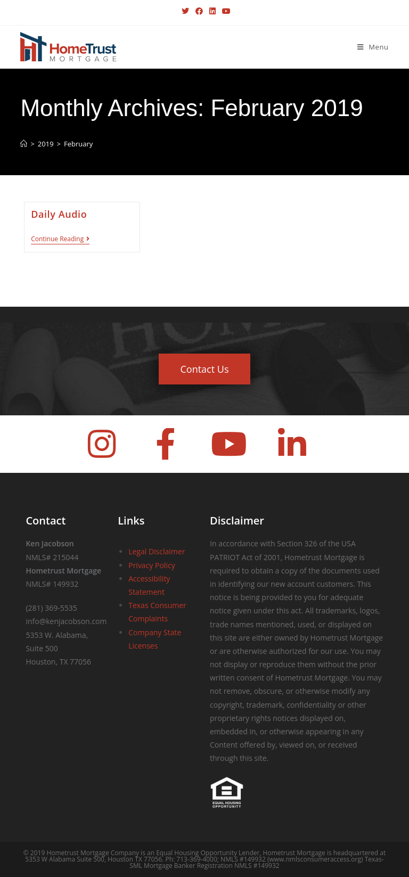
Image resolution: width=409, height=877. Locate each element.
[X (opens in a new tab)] (185, 11)
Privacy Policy (151, 565)
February (78, 144)
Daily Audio (59, 214)
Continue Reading (60, 239)
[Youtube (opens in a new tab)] (225, 11)
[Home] (23, 144)
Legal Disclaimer (156, 551)
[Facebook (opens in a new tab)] (199, 11)
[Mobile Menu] (373, 47)
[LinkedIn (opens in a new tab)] (212, 11)
